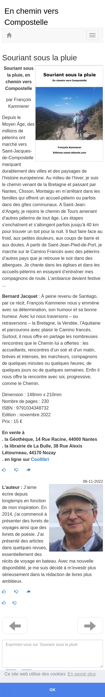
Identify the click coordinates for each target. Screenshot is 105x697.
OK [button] (53, 690)
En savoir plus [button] (82, 674)
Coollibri (40, 459)
